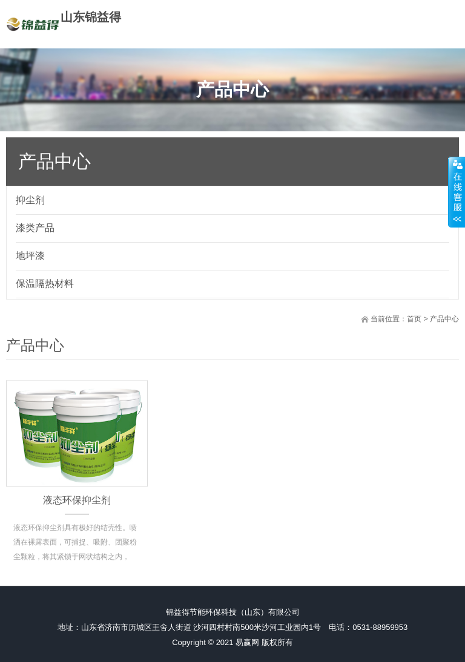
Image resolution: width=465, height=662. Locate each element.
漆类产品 (35, 228)
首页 (414, 319)
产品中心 (444, 319)
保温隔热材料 (45, 283)
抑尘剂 (30, 200)
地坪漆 (30, 256)
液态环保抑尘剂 (77, 512)
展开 (456, 192)
